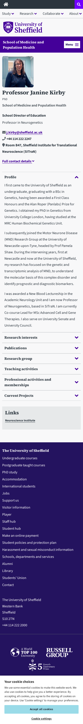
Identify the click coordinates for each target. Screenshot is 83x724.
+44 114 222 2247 (16, 138)
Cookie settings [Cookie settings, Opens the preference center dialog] (41, 719)
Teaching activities (41, 368)
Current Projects (41, 395)
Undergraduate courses (19, 458)
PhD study (9, 472)
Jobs (6, 493)
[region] (41, 699)
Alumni (7, 563)
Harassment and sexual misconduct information (37, 549)
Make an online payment (20, 535)
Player (7, 514)
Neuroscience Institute (20, 420)
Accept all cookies (41, 709)
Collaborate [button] (51, 13)
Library (7, 570)
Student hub (11, 528)
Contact (8, 585)
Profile (41, 177)
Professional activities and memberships (41, 382)
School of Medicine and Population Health (23, 45)
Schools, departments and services (28, 556)
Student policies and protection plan (29, 542)
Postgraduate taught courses (23, 465)
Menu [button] (72, 44)
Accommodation (14, 479)
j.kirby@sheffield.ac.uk (22, 132)
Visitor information (16, 507)
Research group (41, 358)
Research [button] (26, 13)
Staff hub (9, 521)
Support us (10, 500)
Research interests (41, 337)
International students (18, 486)
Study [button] (6, 13)
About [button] (73, 13)
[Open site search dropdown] (79, 4)
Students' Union (14, 577)
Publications (41, 347)
